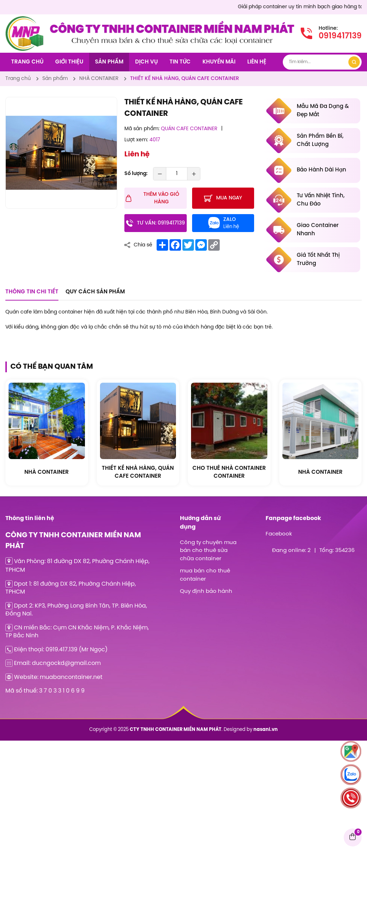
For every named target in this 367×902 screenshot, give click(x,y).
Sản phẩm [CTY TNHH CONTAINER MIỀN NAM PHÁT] (109, 62)
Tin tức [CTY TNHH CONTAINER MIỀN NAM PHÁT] (180, 62)
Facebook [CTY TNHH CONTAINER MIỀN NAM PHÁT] (279, 534)
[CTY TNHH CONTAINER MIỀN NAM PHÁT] (24, 20)
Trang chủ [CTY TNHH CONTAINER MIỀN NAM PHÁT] (27, 62)
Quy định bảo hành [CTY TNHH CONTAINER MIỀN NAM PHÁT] (206, 591)
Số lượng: (136, 173)
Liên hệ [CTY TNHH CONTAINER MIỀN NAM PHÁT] (256, 62)
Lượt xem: (136, 140)
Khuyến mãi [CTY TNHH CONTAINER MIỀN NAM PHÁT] (218, 62)
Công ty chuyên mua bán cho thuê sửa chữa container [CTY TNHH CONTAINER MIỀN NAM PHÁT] (208, 551)
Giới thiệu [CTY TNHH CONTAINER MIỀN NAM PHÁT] (69, 62)
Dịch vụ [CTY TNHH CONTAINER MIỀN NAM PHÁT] (146, 62)
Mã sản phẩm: (141, 129)
